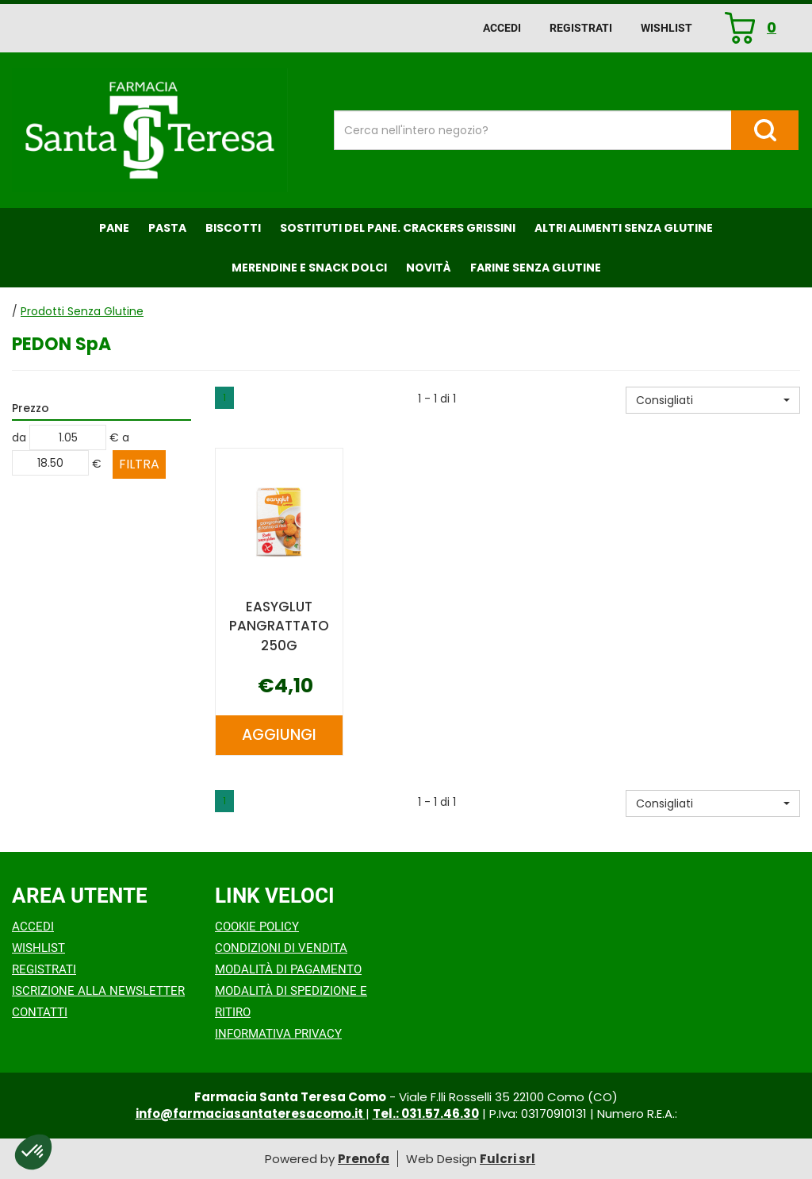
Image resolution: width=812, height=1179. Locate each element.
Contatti (39, 1012)
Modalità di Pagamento (288, 969)
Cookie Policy (257, 926)
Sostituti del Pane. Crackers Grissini (397, 228)
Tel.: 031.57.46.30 (426, 1113)
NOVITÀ (428, 267)
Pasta (167, 228)
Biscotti (233, 228)
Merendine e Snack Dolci (309, 267)
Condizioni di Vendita (281, 948)
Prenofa (363, 1158)
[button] (713, 400)
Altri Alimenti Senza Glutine (623, 228)
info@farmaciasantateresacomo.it (251, 1113)
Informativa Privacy (278, 1034)
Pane (114, 228)
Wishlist (666, 27)
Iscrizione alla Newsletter (98, 991)
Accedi (502, 27)
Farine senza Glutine (535, 267)
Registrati (581, 27)
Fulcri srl (507, 1158)
